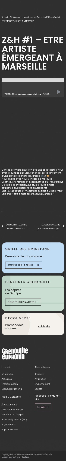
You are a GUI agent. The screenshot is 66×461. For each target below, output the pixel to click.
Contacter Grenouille (12, 409)
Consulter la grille (23, 265)
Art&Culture (40, 379)
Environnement (42, 384)
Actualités (7, 379)
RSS (37, 399)
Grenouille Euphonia (12, 389)
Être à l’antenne (9, 404)
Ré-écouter (15, 17)
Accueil (5, 17)
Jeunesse (39, 374)
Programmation (10, 384)
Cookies (25, 457)
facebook (40, 395)
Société (38, 389)
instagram (54, 395)
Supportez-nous (10, 429)
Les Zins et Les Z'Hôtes (43, 17)
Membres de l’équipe (12, 414)
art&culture (27, 17)
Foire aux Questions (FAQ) (14, 419)
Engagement (8, 424)
